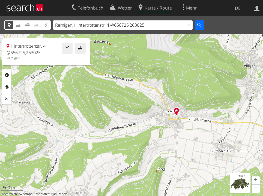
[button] (256, 180)
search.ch (10, 194)
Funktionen (6, 99)
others (62, 194)
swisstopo (26, 194)
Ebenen (6, 87)
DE (238, 8)
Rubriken (6, 75)
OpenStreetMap (45, 194)
